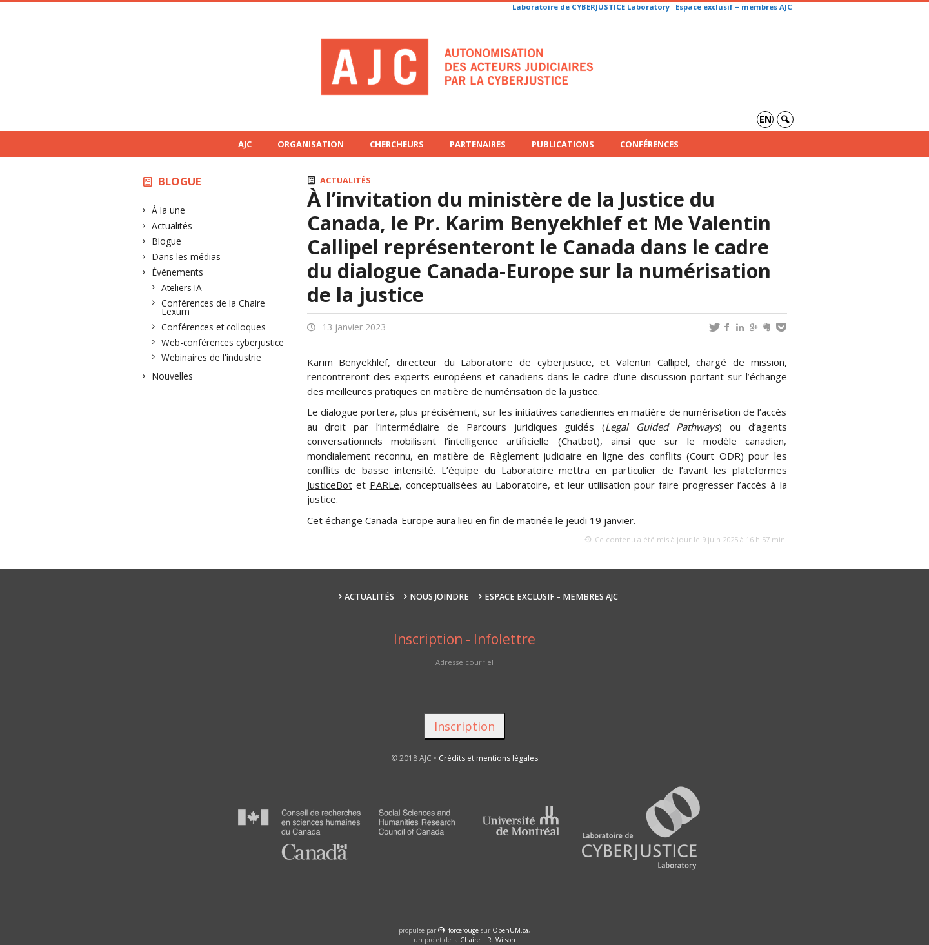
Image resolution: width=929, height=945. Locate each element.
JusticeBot (329, 484)
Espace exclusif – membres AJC (733, 7)
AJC (245, 144)
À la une (168, 210)
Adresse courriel (464, 662)
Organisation (310, 144)
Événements (177, 272)
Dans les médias (186, 256)
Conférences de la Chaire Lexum (213, 307)
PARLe (384, 484)
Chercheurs (397, 144)
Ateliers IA (182, 287)
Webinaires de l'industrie (211, 357)
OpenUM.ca (510, 930)
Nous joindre (439, 596)
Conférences (649, 144)
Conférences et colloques (214, 327)
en (765, 119)
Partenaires (478, 144)
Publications (563, 144)
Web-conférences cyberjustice (223, 342)
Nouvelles (172, 376)
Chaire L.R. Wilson (487, 939)
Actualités (172, 225)
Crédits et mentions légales (488, 758)
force (463, 930)
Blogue (179, 181)
